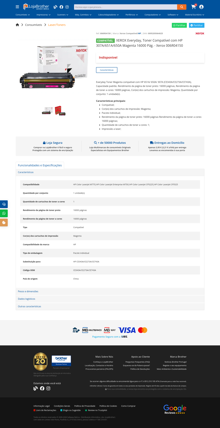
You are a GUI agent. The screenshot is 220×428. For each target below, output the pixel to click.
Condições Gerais (62, 406)
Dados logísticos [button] (26, 298)
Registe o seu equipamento (175, 365)
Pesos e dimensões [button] (28, 291)
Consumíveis (33, 25)
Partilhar (179, 25)
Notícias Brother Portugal (175, 362)
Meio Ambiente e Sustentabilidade (172, 369)
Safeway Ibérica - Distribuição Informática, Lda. (85, 417)
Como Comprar (128, 406)
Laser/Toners (57, 25)
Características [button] (26, 172)
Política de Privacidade (84, 406)
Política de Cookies (108, 406)
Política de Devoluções (140, 369)
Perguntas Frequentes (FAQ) (138, 362)
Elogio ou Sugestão (70, 410)
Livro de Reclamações (45, 410)
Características (107, 70)
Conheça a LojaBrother (103, 362)
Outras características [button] (29, 306)
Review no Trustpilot (96, 410)
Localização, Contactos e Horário (99, 365)
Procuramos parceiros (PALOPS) (99, 369)
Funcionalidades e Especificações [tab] (40, 165)
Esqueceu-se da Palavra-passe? (136, 365)
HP (139, 33)
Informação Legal (42, 406)
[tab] (110, 172)
